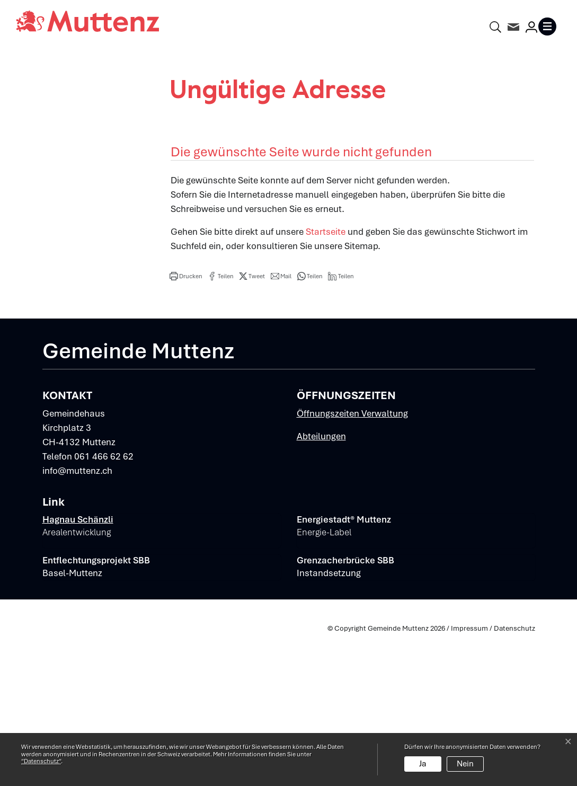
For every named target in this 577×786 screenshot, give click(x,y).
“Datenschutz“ (41, 761)
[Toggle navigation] (549, 26)
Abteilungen (321, 587)
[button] (186, 427)
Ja (423, 763)
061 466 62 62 (104, 607)
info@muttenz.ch (77, 622)
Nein (465, 763)
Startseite (325, 382)
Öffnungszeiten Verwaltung (352, 564)
